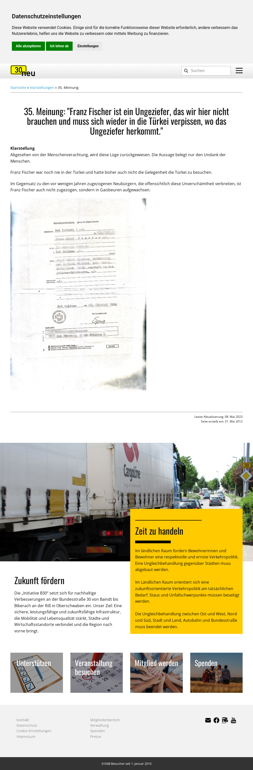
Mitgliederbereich (105, 720)
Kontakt (23, 720)
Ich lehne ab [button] (59, 46)
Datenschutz (27, 725)
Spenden (97, 730)
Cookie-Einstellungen (34, 730)
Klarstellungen (42, 87)
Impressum (26, 736)
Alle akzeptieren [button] (28, 46)
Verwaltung (99, 725)
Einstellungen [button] (88, 46)
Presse (95, 736)
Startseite (18, 87)
